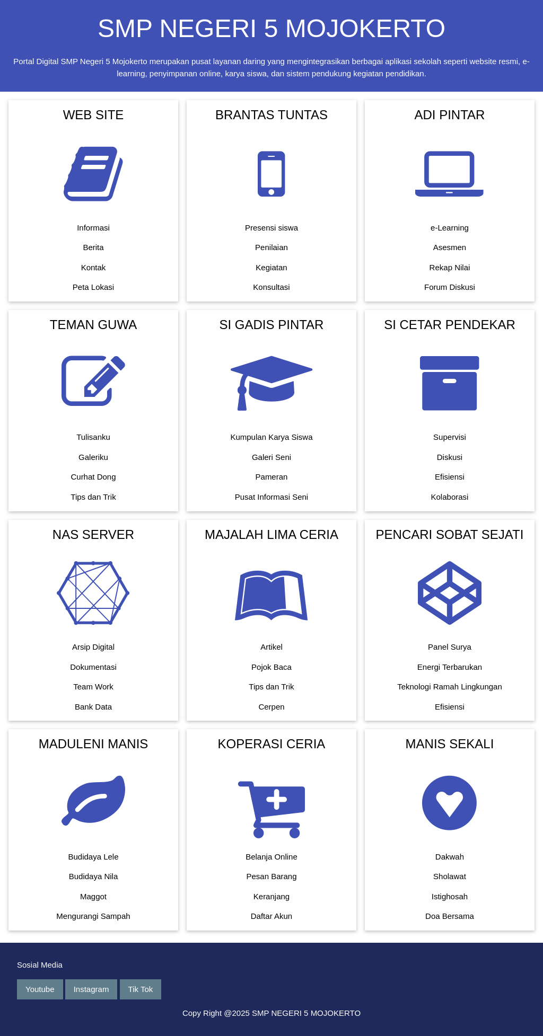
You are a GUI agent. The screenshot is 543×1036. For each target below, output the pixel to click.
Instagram (91, 989)
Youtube (40, 989)
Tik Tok (140, 989)
